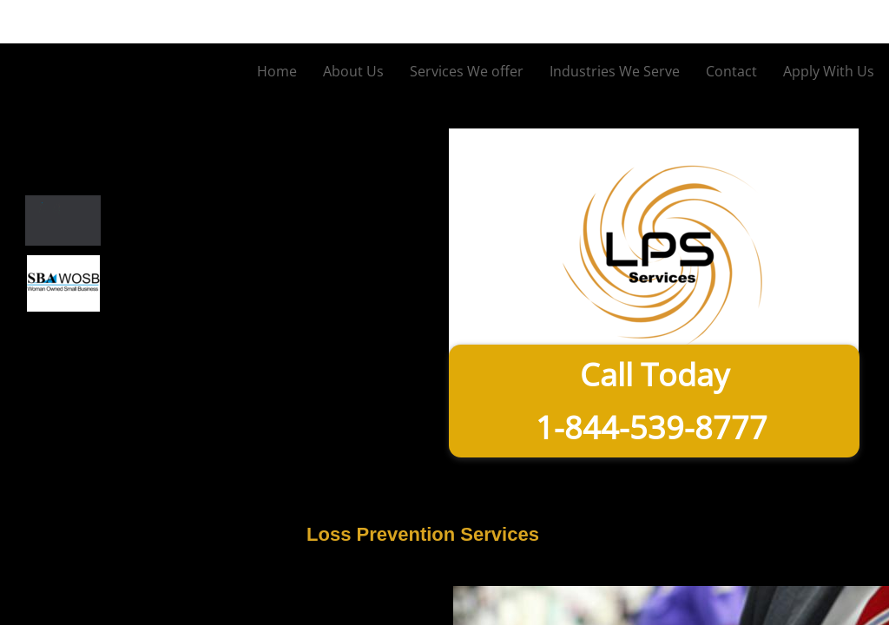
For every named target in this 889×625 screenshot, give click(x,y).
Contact (731, 71)
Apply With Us (828, 71)
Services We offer (467, 71)
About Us (353, 71)
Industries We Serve (615, 71)
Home (277, 71)
